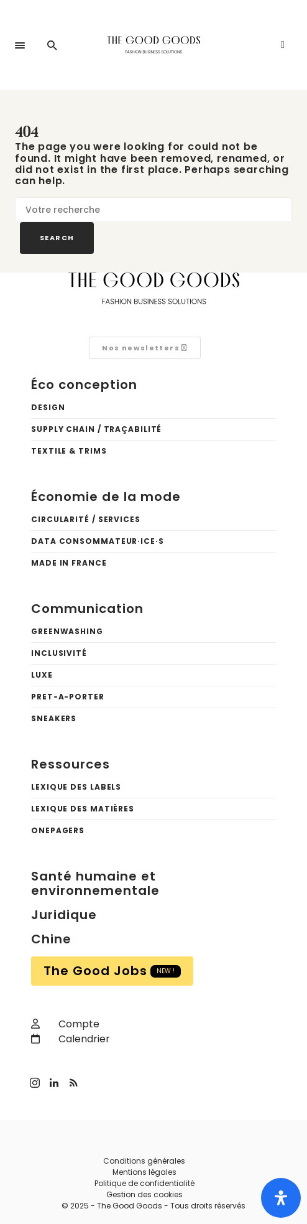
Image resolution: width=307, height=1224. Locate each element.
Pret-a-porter (67, 696)
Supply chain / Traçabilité (96, 429)
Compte (65, 1024)
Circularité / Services (85, 519)
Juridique (64, 914)
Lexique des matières (82, 808)
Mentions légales (144, 1172)
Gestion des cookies (144, 1194)
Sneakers (53, 718)
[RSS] (79, 1083)
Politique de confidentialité (144, 1183)
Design (48, 407)
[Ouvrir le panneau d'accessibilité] (281, 1198)
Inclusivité (59, 653)
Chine (51, 939)
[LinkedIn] (60, 1083)
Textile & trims (69, 451)
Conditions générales (144, 1161)
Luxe (42, 675)
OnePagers (58, 830)
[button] (19, 45)
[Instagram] (40, 1083)
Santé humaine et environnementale (95, 883)
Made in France (69, 563)
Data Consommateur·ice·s (97, 541)
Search (57, 238)
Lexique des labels (76, 787)
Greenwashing (67, 631)
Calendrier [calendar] (70, 1039)
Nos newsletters (144, 348)
